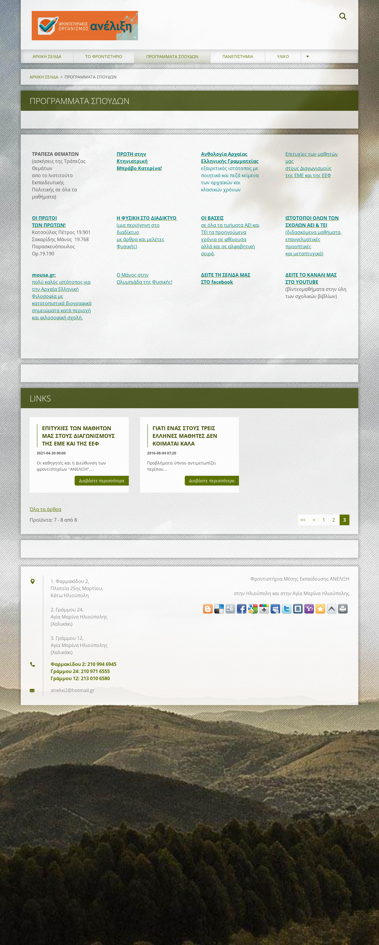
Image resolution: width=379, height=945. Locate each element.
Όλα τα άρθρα (45, 512)
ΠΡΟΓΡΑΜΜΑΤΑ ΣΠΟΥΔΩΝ (172, 59)
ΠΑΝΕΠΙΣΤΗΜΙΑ (237, 59)
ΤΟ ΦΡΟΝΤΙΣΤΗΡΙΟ (103, 59)
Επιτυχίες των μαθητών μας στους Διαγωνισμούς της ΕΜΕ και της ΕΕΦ (78, 438)
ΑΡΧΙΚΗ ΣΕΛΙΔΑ (47, 59)
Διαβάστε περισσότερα (101, 483)
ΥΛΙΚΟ (283, 59)
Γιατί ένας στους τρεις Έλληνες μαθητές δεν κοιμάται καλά (184, 438)
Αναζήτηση (342, 17)
